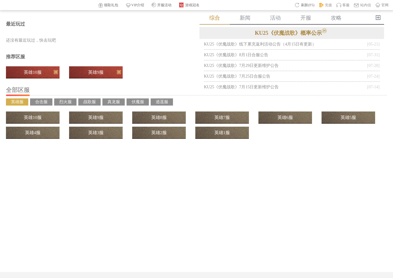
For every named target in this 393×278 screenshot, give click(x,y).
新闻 (245, 18)
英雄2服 (159, 132)
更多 (378, 17)
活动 (275, 18)
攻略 (336, 18)
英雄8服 (159, 117)
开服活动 (161, 5)
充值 (325, 5)
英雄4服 (33, 132)
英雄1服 (222, 132)
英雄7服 (222, 117)
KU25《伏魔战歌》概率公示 (292, 32)
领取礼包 (108, 5)
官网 (382, 4)
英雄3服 (96, 132)
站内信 (362, 5)
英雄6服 (285, 117)
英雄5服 (348, 117)
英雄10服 (41, 72)
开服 (305, 18)
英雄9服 (104, 72)
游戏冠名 (189, 5)
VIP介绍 (135, 5)
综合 (214, 18)
